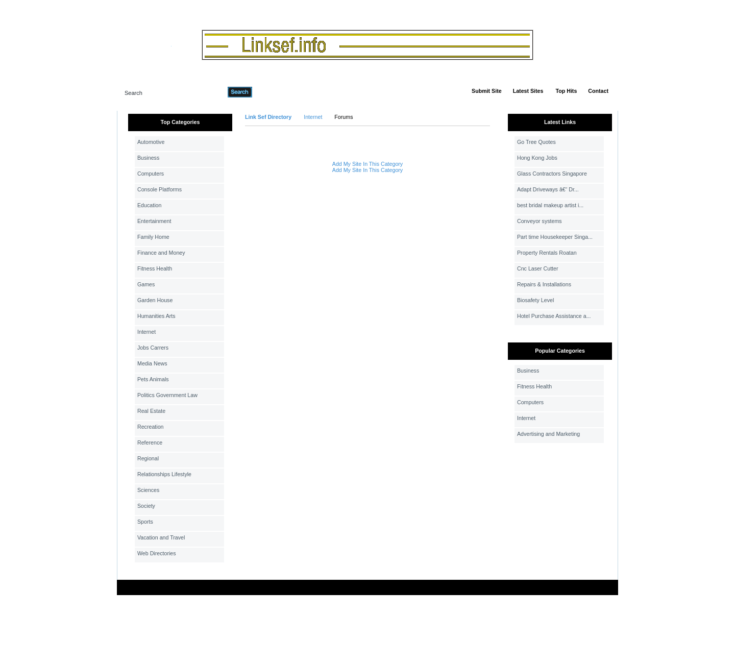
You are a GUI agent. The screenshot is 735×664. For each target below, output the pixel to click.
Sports (145, 522)
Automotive (150, 142)
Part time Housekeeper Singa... (555, 237)
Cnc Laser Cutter (537, 268)
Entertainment (154, 221)
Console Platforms (159, 189)
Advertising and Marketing (548, 434)
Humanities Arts (156, 316)
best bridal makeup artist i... (550, 205)
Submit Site (487, 91)
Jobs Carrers (152, 348)
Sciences (148, 490)
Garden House (155, 300)
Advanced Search (279, 91)
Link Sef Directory (268, 117)
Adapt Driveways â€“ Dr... (548, 189)
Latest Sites (528, 91)
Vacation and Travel (161, 537)
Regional (148, 458)
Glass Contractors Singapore (552, 173)
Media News (152, 363)
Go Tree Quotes (536, 142)
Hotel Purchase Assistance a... (554, 316)
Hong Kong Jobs (537, 158)
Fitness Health (154, 268)
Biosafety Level (535, 300)
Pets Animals (153, 379)
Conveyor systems (539, 221)
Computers (150, 173)
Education (149, 205)
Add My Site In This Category (367, 164)
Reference (149, 442)
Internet (146, 332)
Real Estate (151, 411)
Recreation (150, 427)
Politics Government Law (167, 395)
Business (148, 158)
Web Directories (156, 553)
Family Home (153, 237)
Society (146, 506)
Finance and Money (161, 253)
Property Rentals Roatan (547, 253)
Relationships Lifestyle (164, 474)
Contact (598, 91)
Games (146, 284)
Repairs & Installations (544, 284)
